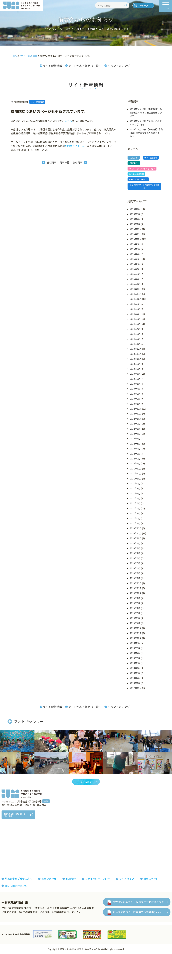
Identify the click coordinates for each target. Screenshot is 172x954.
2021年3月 (135, 513)
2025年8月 (135, 249)
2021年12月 (136, 468)
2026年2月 (135, 219)
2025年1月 (135, 283)
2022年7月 (135, 433)
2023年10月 (136, 358)
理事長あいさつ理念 (15, 836)
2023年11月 (136, 353)
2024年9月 (135, 303)
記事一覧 (64, 162)
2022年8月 (135, 428)
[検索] (125, 5)
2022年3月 (135, 453)
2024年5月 (135, 323)
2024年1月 (135, 343)
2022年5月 (135, 443)
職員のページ (151, 878)
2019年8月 (135, 603)
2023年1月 (135, 403)
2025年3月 (135, 273)
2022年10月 (136, 418)
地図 (46, 801)
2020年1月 (135, 578)
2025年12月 (136, 229)
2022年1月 (135, 463)
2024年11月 (136, 293)
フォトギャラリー (106, 836)
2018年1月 (135, 683)
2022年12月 (136, 408)
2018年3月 (135, 673)
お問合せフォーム (74, 146)
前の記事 (51, 162)
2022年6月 (135, 438)
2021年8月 (135, 488)
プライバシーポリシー (97, 878)
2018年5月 (135, 663)
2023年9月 (135, 363)
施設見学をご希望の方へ (18, 878)
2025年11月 (136, 233)
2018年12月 (136, 628)
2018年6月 (135, 658)
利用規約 (71, 878)
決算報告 (9, 863)
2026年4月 (135, 209)
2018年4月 (135, 668)
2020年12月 (136, 528)
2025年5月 (135, 264)
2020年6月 (135, 558)
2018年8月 (135, 648)
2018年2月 (135, 678)
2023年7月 (135, 373)
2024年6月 (135, 318)
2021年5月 (135, 503)
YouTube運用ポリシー (17, 885)
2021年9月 (135, 483)
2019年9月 (135, 598)
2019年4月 (135, 623)
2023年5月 (135, 383)
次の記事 (77, 162)
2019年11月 (136, 588)
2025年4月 (135, 268)
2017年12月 (136, 688)
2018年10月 (136, 638)
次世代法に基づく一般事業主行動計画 (138, 902)
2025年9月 (135, 244)
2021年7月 (135, 493)
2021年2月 (135, 518)
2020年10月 (136, 538)
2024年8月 (135, 308)
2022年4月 (135, 448)
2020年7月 (135, 553)
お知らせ (125, 836)
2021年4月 (135, 508)
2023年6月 (135, 378)
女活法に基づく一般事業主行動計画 (137, 912)
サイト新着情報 (52, 66)
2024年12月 (136, 288)
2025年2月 (135, 278)
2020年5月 (135, 563)
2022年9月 (135, 423)
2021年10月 (136, 478)
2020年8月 (135, 548)
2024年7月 (135, 313)
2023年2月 (135, 398)
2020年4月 (135, 568)
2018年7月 (135, 653)
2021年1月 (135, 523)
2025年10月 (136, 239)
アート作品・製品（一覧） (84, 66)
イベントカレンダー (120, 66)
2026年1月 (135, 224)
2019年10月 (136, 593)
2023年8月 (135, 368)
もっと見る (86, 781)
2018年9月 (135, 643)
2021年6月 (135, 498)
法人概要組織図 (12, 841)
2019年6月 (135, 613)
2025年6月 (135, 258)
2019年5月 (135, 618)
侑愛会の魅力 (77, 836)
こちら (68, 121)
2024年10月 (136, 298)
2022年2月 (135, 458)
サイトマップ (126, 878)
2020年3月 (135, 573)
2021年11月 (136, 473)
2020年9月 (135, 543)
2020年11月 (136, 533)
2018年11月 (136, 633)
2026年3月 (135, 214)
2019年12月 (136, 583)
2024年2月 (135, 338)
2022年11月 (136, 413)
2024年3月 (135, 333)
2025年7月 (135, 254)
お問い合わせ (49, 878)
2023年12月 (136, 348)
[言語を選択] (143, 5)
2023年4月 (135, 388)
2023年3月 (135, 393)
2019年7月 (135, 608)
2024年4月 (135, 328)
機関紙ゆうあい (104, 841)
